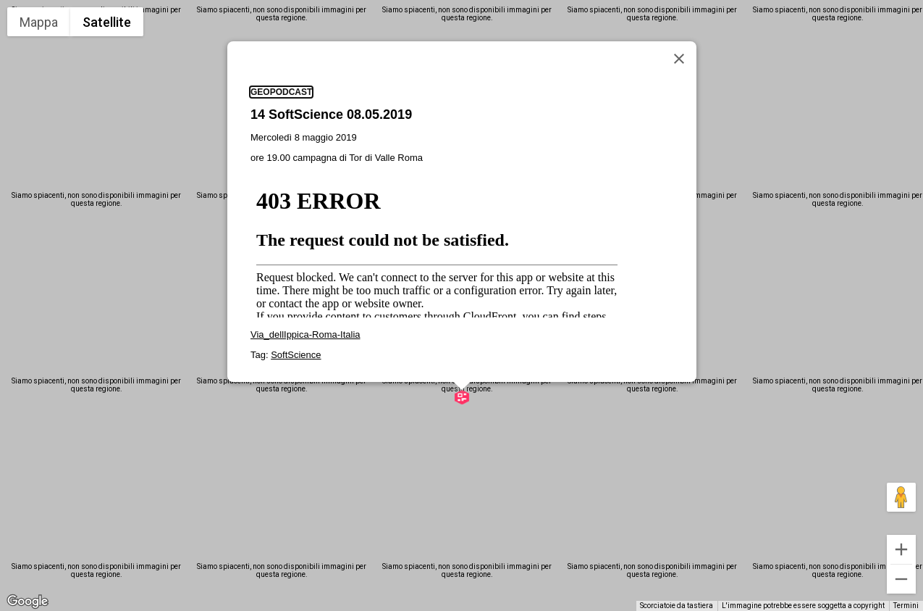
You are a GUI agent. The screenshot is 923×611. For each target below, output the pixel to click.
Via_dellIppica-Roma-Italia (305, 249)
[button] (462, 312)
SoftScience (296, 270)
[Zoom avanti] (901, 549)
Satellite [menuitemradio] (107, 22)
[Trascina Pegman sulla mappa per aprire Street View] (901, 497)
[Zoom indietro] (901, 579)
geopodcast (281, 7)
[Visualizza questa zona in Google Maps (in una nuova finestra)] (27, 601)
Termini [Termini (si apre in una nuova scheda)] (906, 606)
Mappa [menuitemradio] (39, 22)
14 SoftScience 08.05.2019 (331, 29)
